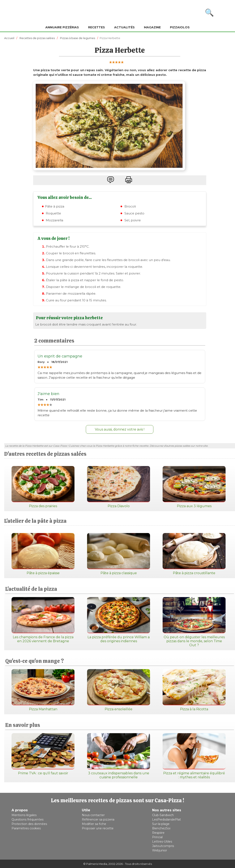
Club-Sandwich (163, 815)
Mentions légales (24, 815)
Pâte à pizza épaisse (43, 554)
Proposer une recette (98, 828)
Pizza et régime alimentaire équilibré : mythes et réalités (194, 756)
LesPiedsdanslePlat (166, 819)
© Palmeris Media (95, 863)
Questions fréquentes (27, 819)
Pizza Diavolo (118, 487)
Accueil (9, 38)
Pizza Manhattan (43, 690)
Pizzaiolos (180, 27)
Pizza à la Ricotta (194, 690)
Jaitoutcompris (163, 846)
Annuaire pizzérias (62, 27)
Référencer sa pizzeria (98, 819)
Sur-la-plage (161, 824)
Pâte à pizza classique (118, 554)
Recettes (96, 27)
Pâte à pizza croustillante (194, 554)
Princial (157, 837)
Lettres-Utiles (162, 841)
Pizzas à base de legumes (77, 38)
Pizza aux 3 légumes (194, 487)
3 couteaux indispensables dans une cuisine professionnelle (118, 756)
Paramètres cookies (26, 828)
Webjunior (159, 850)
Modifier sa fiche (94, 824)
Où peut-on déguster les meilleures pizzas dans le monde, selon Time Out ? (194, 622)
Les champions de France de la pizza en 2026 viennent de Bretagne (43, 620)
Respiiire (158, 833)
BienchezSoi (161, 828)
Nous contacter (93, 815)
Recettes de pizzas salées (37, 38)
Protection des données (29, 824)
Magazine (152, 27)
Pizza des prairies (43, 487)
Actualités (124, 27)
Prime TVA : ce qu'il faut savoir (43, 754)
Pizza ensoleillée (118, 690)
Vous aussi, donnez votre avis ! (119, 429)
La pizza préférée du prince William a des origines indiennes (118, 620)
